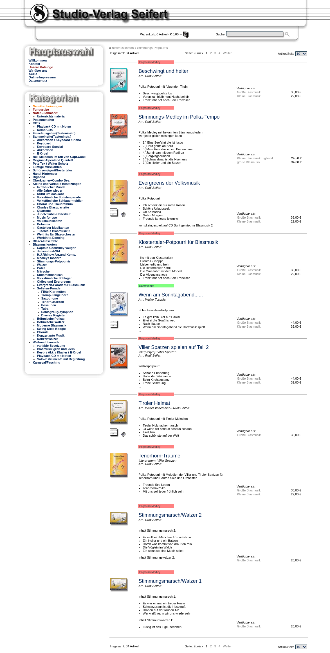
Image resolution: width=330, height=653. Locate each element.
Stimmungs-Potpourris (152, 47)
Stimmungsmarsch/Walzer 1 (170, 581)
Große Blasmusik (249, 92)
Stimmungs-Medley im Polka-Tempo (179, 117)
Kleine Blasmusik (249, 96)
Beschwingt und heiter (163, 71)
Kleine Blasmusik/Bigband (255, 158)
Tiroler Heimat (154, 403)
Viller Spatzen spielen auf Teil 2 (174, 347)
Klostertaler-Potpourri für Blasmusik (178, 242)
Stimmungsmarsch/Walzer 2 (170, 515)
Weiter (227, 53)
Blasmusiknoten (123, 47)
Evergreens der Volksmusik (169, 183)
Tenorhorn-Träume (159, 456)
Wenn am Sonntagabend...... (171, 295)
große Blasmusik (248, 162)
